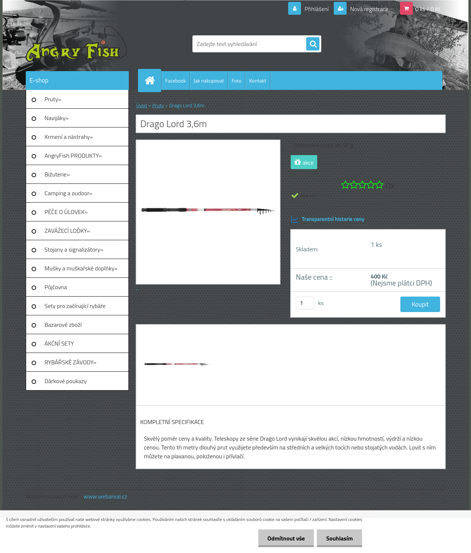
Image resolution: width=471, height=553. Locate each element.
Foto (237, 80)
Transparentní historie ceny (327, 219)
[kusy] (305, 303)
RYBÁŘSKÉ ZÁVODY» (70, 362)
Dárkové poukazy (66, 381)
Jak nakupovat (209, 80)
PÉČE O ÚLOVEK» (66, 211)
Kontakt (257, 80)
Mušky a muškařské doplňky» (81, 268)
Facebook (175, 80)
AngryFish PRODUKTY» (73, 155)
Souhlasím (339, 538)
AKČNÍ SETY (59, 343)
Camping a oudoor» (68, 193)
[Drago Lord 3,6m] (175, 331)
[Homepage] (152, 80)
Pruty (158, 105)
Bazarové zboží (63, 324)
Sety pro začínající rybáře (75, 305)
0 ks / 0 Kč (428, 8)
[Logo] (76, 43)
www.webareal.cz (105, 496)
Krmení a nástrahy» (69, 136)
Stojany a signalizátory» (74, 249)
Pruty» (53, 99)
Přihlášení (316, 8)
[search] (312, 44)
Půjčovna (56, 287)
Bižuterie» (57, 174)
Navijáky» (57, 117)
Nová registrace (369, 8)
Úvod (141, 105)
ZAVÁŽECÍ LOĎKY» (67, 230)
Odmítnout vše (286, 538)
